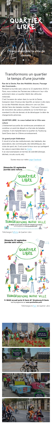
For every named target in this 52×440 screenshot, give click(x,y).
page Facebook (35, 159)
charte (29, 149)
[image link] (25, 198)
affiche (15, 232)
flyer (34, 306)
